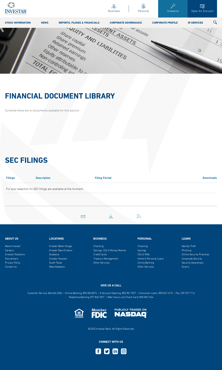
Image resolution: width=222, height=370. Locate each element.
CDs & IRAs (144, 254)
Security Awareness (193, 262)
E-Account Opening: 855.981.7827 (118, 293)
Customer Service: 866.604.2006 (44, 293)
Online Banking (146, 262)
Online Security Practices (195, 254)
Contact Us (11, 267)
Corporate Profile (165, 22)
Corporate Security (192, 258)
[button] (215, 23)
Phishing (186, 250)
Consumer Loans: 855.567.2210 (156, 293)
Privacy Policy (12, 262)
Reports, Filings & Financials (79, 22)
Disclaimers (11, 258)
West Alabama (57, 267)
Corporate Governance (126, 22)
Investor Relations (15, 254)
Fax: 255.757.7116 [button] (185, 293)
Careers (9, 250)
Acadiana (54, 254)
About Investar (13, 246)
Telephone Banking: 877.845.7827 (86, 297)
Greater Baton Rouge (60, 246)
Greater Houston (58, 258)
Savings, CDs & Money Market (109, 250)
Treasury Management (105, 258)
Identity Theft (189, 246)
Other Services (101, 262)
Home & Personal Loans (151, 258)
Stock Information (18, 22)
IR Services (195, 22)
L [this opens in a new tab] (115, 351)
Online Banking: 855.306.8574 (81, 293)
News (44, 22)
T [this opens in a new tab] (107, 351)
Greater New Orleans (60, 250)
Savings (142, 250)
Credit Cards (100, 254)
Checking (98, 246)
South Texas (55, 262)
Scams (185, 267)
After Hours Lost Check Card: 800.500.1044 (130, 297)
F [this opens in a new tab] (98, 351)
